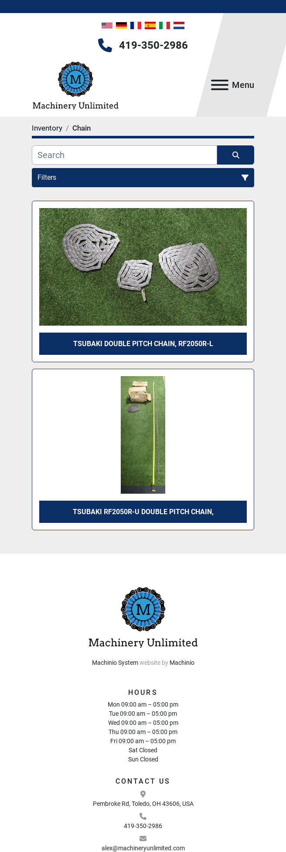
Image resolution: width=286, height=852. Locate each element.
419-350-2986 (153, 45)
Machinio (182, 662)
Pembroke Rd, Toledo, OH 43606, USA (143, 803)
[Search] (124, 155)
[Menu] (219, 85)
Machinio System (115, 662)
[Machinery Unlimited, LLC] (143, 616)
